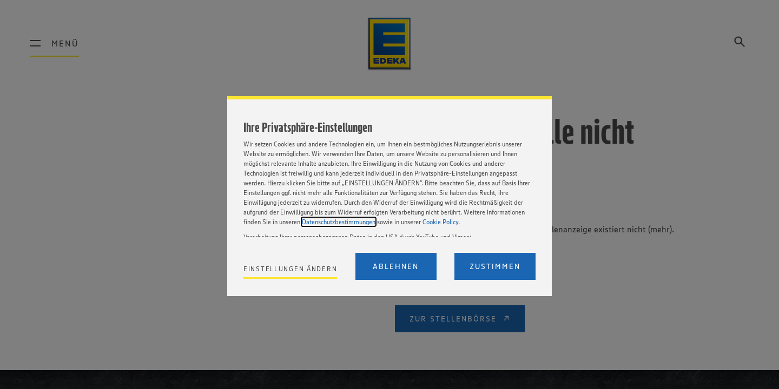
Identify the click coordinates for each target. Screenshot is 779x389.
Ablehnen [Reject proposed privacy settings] (396, 266)
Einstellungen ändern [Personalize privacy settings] (290, 269)
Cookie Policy (440, 222)
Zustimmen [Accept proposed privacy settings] (495, 266)
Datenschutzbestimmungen (338, 222)
